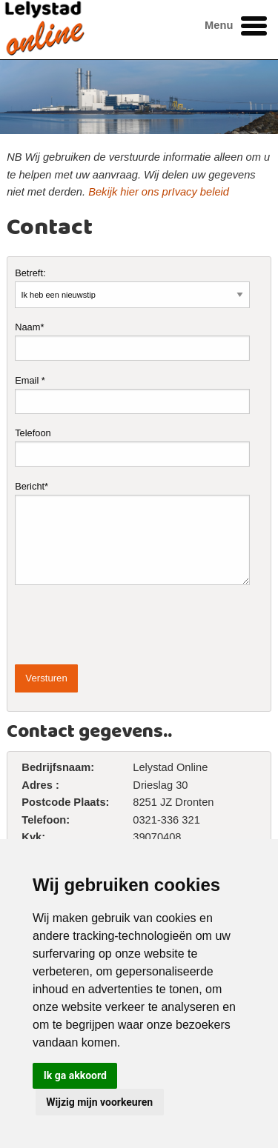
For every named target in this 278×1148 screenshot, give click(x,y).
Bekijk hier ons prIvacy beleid (158, 192)
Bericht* (132, 533)
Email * (132, 394)
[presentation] (127, 625)
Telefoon (132, 447)
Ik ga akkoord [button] (75, 1075)
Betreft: (132, 287)
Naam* (132, 341)
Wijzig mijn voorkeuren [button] (99, 1102)
